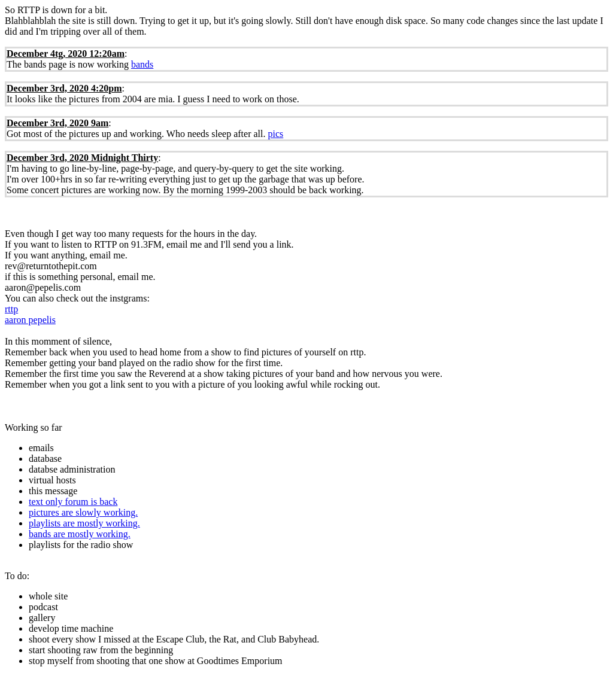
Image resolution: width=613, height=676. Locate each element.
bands (142, 64)
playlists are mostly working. (84, 523)
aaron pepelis (30, 320)
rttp (11, 309)
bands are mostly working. (80, 534)
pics (275, 134)
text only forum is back (73, 502)
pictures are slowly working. (83, 512)
